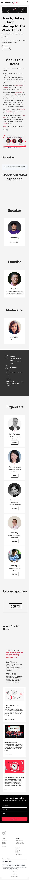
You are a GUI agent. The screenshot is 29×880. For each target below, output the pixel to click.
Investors (4, 840)
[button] (27, 2)
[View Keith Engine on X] (14, 562)
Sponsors (4, 845)
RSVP (4, 127)
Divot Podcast (19, 854)
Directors (4, 846)
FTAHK (5, 123)
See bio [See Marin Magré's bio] (14, 541)
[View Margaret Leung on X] (14, 464)
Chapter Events (19, 842)
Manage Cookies (14, 876)
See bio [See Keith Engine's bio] (14, 574)
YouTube (18, 853)
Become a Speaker (20, 843)
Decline (14, 874)
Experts (3, 842)
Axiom (14, 113)
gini (16, 94)
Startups (4, 843)
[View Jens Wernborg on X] (14, 431)
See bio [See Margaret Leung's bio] (14, 475)
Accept (14, 871)
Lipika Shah (22, 109)
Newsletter (18, 850)
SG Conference (19, 840)
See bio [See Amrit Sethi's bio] (14, 508)
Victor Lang (18, 92)
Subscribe (14, 819)
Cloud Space (9, 111)
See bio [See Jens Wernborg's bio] (14, 442)
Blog (17, 851)
